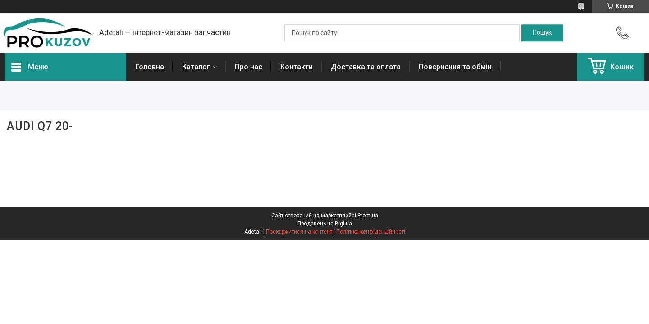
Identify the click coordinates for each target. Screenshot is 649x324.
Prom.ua (367, 215)
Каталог (196, 67)
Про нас (248, 67)
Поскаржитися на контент (299, 232)
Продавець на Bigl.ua (324, 223)
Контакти (296, 67)
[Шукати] (542, 32)
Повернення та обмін (455, 67)
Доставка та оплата (366, 67)
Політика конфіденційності (370, 232)
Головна (149, 67)
